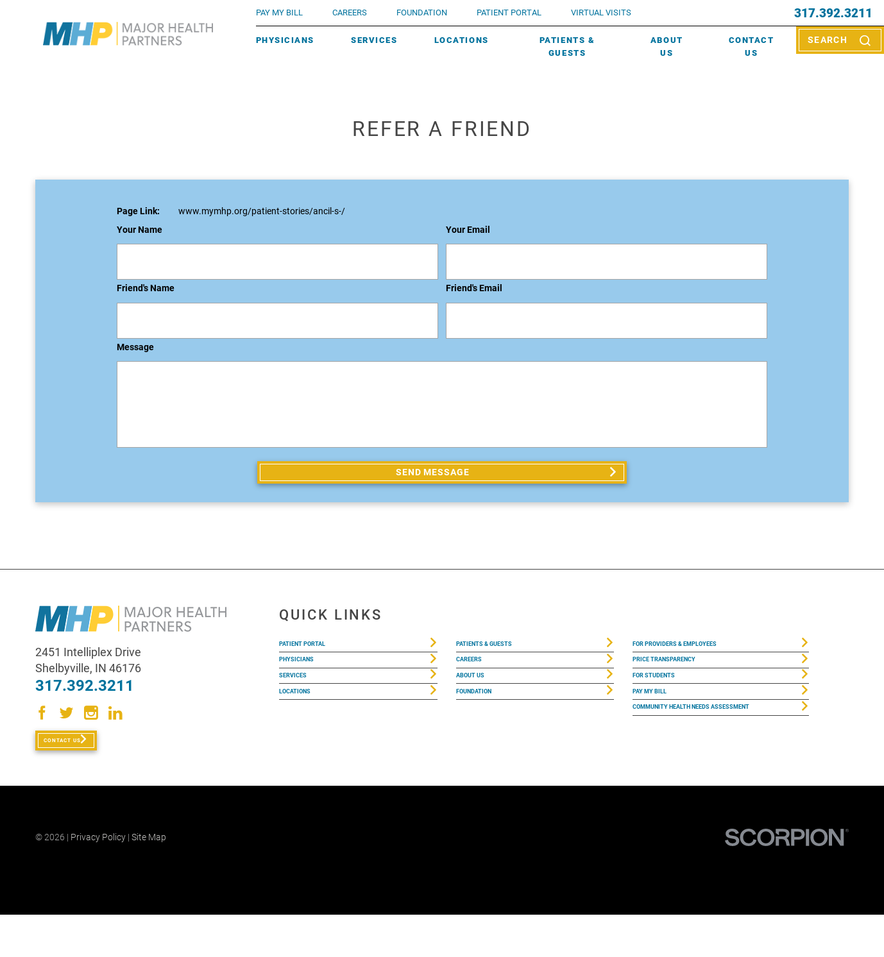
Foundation (484, 736)
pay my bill (279, 12)
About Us (666, 46)
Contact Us (751, 46)
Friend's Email (474, 289)
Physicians (285, 40)
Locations (461, 40)
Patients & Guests (567, 46)
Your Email (468, 230)
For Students (665, 710)
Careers (349, 12)
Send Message (434, 476)
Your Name (139, 230)
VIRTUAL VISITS (601, 12)
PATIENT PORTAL (509, 12)
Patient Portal (315, 658)
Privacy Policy (98, 879)
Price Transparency (681, 684)
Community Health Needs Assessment (692, 771)
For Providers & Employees (697, 658)
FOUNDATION (421, 12)
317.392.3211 (833, 13)
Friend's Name (145, 289)
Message (135, 348)
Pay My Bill (658, 736)
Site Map (149, 879)
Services (374, 40)
